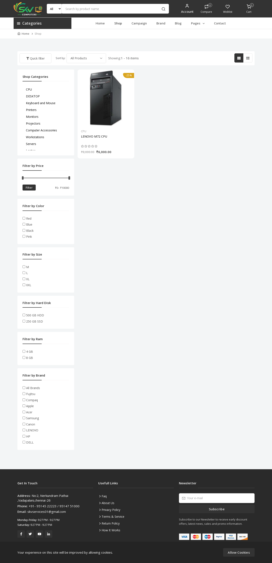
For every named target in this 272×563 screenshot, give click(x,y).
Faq (104, 496)
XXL (28, 285)
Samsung (32, 418)
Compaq (32, 400)
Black (30, 231)
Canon (30, 424)
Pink (29, 237)
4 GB (29, 352)
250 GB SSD (34, 321)
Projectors (33, 123)
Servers (31, 144)
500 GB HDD (35, 315)
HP (28, 436)
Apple (30, 406)
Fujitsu (30, 394)
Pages (198, 23)
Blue (29, 224)
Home (100, 23)
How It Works (111, 530)
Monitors (32, 117)
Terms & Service (113, 517)
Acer (29, 412)
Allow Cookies (239, 552)
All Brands (33, 388)
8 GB (29, 358)
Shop (118, 23)
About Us (108, 503)
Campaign (139, 23)
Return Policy (111, 523)
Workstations (35, 137)
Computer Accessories (41, 130)
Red (28, 218)
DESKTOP (33, 96)
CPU (83, 131)
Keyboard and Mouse (40, 103)
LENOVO (32, 430)
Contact (220, 23)
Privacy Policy (111, 510)
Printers (31, 110)
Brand (160, 23)
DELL (30, 442)
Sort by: (60, 58)
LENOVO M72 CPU (94, 136)
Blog (178, 23)
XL (28, 279)
